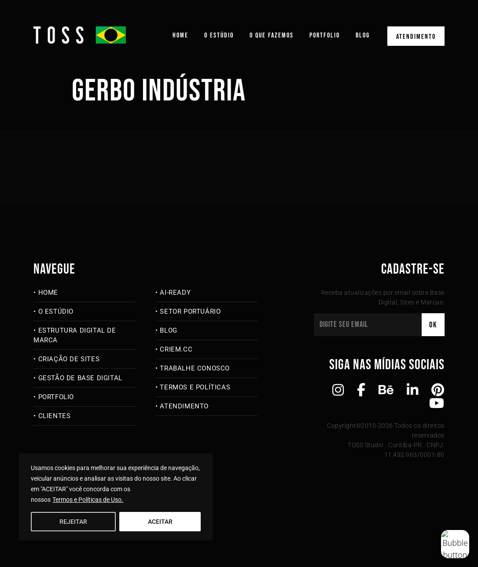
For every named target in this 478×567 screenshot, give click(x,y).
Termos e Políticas (195, 387)
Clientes (54, 416)
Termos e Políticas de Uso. (87, 499)
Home (180, 35)
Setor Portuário (190, 311)
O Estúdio (219, 35)
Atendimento (416, 37)
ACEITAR (160, 521)
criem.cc (176, 349)
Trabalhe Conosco (195, 368)
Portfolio (324, 35)
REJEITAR (73, 521)
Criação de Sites (69, 359)
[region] (116, 497)
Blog (363, 35)
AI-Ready (175, 292)
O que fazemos (272, 35)
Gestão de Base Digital (80, 378)
